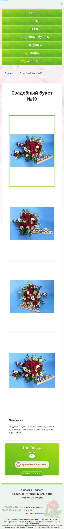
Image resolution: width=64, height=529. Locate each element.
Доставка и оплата (32, 489)
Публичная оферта (32, 497)
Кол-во (31, 452)
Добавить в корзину (34, 464)
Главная (9, 73)
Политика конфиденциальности (32, 493)
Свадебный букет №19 (31, 73)
